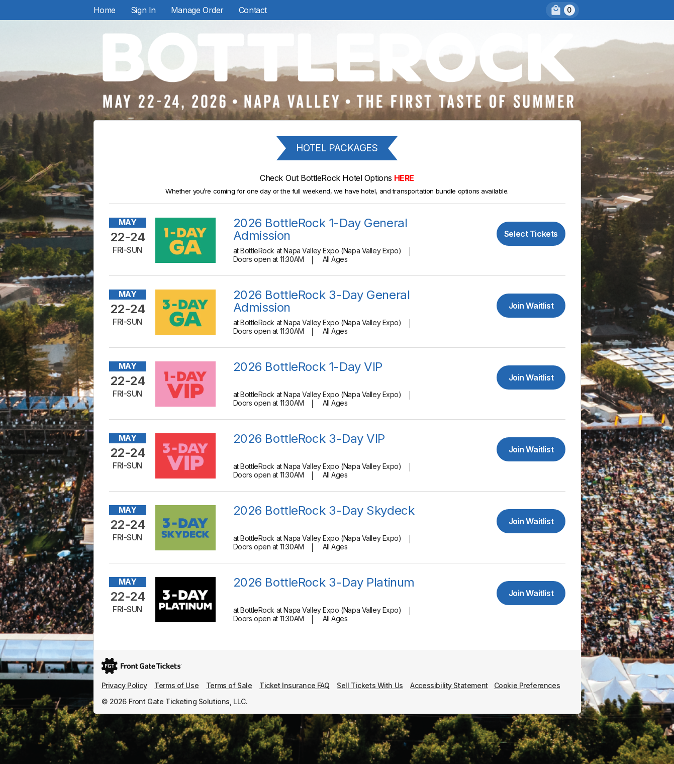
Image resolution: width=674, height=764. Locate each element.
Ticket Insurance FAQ (294, 685)
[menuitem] (562, 10)
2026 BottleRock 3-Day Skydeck (324, 510)
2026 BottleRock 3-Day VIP (309, 438)
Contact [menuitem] (253, 10)
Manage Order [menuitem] (197, 10)
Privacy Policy (124, 685)
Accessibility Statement (449, 685)
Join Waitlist (531, 306)
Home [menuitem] (104, 10)
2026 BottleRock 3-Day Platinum (324, 582)
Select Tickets (531, 234)
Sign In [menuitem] (143, 10)
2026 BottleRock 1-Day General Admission (320, 229)
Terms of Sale (229, 685)
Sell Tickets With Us (370, 685)
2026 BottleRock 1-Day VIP (308, 366)
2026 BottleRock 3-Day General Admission (321, 301)
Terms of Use (176, 685)
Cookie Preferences (527, 685)
